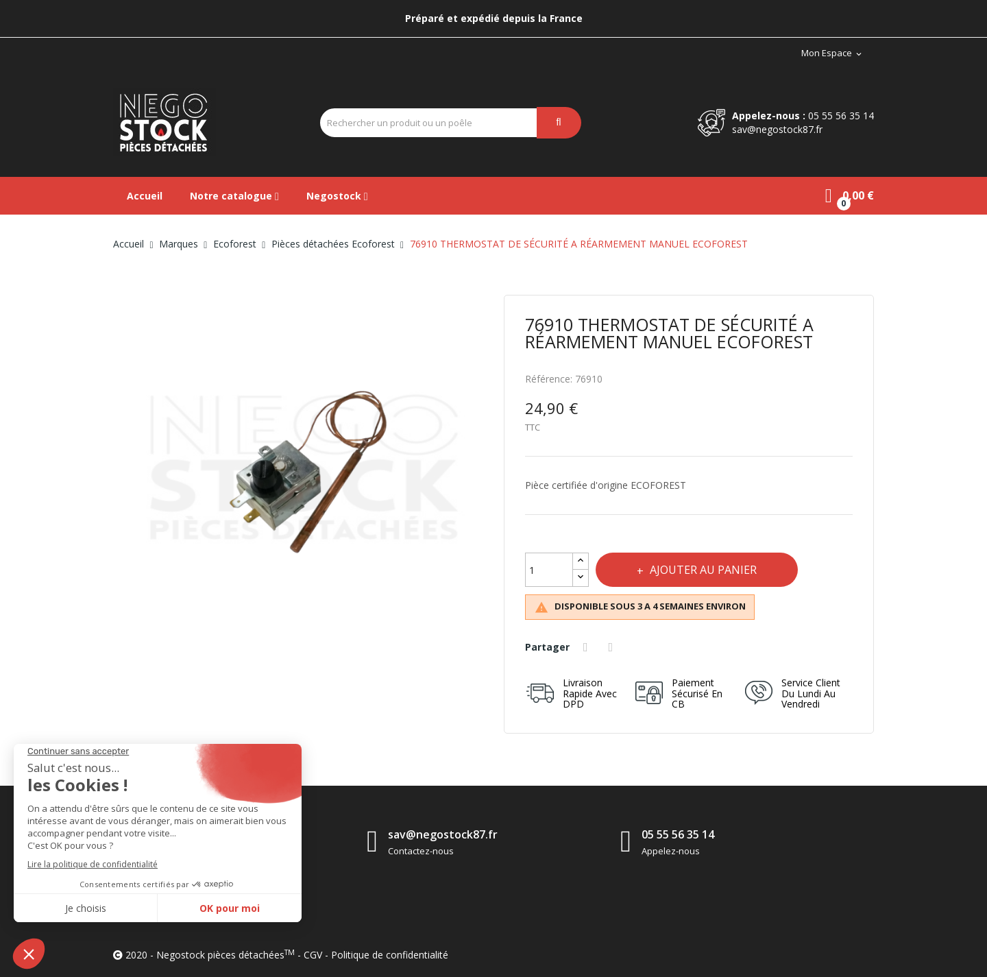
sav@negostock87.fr (777, 129)
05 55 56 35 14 (841, 115)
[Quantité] (549, 570)
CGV (313, 954)
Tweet (613, 647)
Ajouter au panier (702, 569)
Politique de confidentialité (389, 954)
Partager (587, 647)
